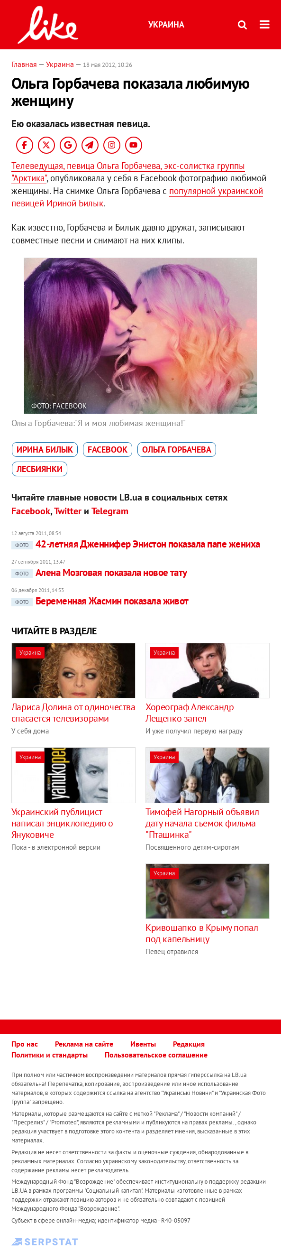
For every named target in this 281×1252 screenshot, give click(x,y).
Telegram (109, 511)
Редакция (189, 1043)
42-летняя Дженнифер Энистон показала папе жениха (135, 544)
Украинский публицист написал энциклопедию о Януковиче (62, 823)
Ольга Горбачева (176, 449)
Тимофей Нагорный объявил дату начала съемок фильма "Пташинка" (202, 823)
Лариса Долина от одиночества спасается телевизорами (73, 712)
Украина (166, 24)
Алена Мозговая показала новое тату (99, 572)
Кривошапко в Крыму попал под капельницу (201, 933)
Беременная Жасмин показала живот (100, 600)
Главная (24, 64)
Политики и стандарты (49, 1054)
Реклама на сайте (84, 1043)
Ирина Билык (45, 449)
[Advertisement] (91, 929)
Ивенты (143, 1043)
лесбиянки (40, 469)
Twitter (68, 511)
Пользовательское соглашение (156, 1054)
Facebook (107, 449)
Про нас (24, 1043)
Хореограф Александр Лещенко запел (189, 712)
